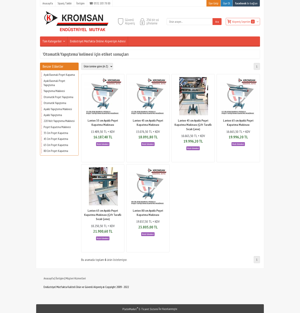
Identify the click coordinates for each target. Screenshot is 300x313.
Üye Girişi (213, 3)
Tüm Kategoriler (52, 41)
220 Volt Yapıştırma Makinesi (59, 121)
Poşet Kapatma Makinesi (57, 127)
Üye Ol (226, 3)
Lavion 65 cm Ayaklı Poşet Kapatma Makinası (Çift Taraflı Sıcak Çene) (102, 215)
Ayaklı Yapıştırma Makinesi (58, 109)
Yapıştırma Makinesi (54, 91)
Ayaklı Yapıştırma (53, 115)
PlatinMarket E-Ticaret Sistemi (140, 309)
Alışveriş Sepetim (243, 21)
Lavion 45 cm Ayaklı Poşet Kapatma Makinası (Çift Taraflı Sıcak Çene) (193, 125)
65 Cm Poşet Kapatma (56, 145)
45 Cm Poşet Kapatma (56, 139)
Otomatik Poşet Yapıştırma (58, 97)
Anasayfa (49, 278)
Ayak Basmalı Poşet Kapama (59, 75)
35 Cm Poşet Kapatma (56, 133)
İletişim (60, 278)
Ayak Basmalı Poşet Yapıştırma (54, 83)
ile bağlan (246, 3)
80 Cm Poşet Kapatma (56, 151)
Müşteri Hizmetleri (76, 278)
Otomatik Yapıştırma (55, 103)
